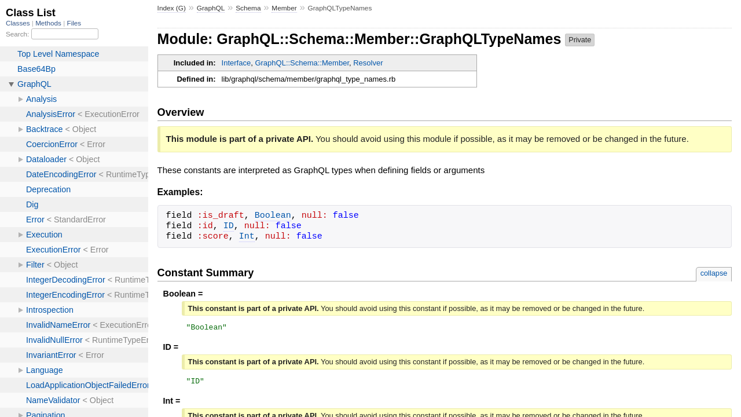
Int (247, 237)
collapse (714, 273)
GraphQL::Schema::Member (302, 62)
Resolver (368, 62)
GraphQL (211, 8)
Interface (236, 62)
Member (284, 8)
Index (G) (171, 8)
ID (228, 226)
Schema (248, 8)
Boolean (273, 216)
